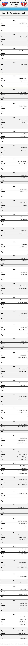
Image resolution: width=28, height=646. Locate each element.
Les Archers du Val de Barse (14, 5)
